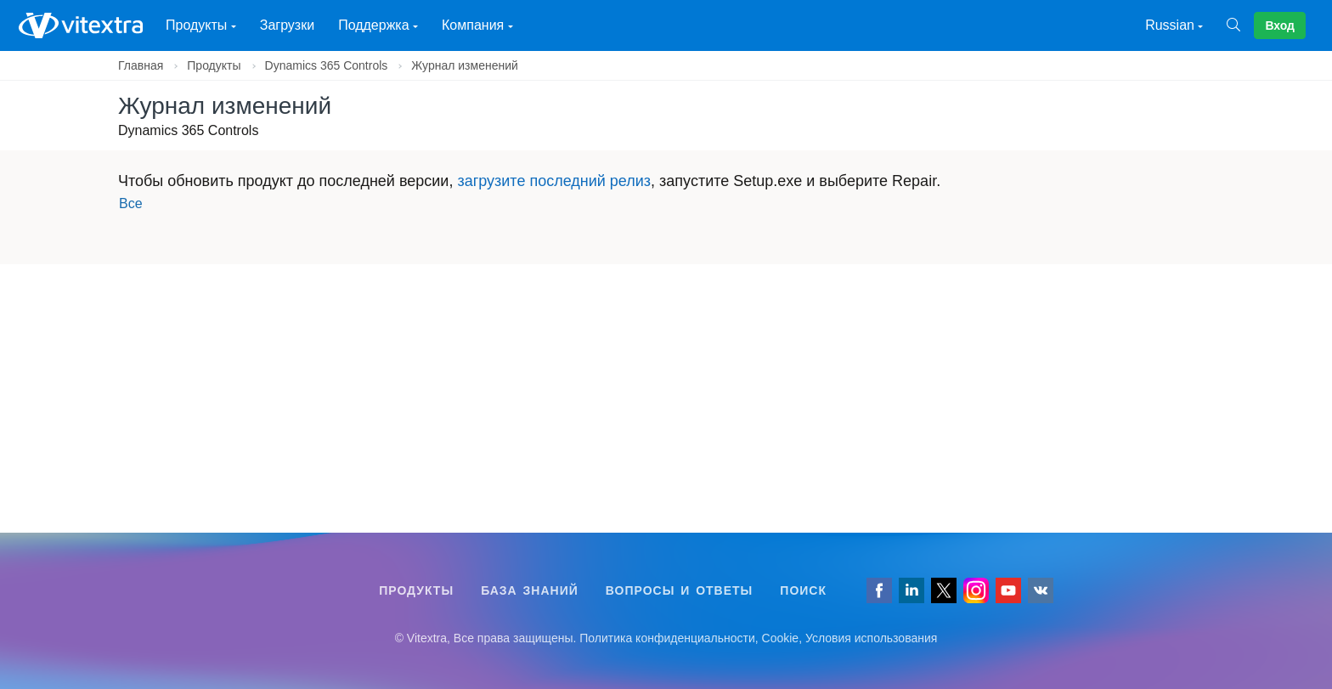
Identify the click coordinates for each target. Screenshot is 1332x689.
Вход (1280, 25)
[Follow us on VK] (1040, 590)
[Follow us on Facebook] (879, 590)
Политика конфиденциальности (667, 638)
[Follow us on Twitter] (943, 590)
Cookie (780, 638)
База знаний (530, 590)
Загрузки (287, 25)
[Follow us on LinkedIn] (911, 590)
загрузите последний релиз (554, 180)
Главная (140, 65)
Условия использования (871, 638)
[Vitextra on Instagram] (976, 590)
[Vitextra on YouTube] (1008, 590)
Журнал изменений (464, 65)
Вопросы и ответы (679, 590)
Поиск (803, 590)
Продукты (213, 65)
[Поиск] (1240, 25)
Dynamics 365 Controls (326, 65)
